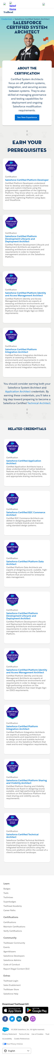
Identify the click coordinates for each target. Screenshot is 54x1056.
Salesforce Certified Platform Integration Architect (21, 350)
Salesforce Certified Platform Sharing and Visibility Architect (26, 782)
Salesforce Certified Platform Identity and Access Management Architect (25, 294)
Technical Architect (38, 403)
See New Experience (27, 117)
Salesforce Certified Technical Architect (22, 836)
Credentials (6, 19)
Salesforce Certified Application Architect (23, 462)
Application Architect (18, 391)
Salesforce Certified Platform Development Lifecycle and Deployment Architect (21, 239)
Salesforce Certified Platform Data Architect (25, 563)
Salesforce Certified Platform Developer (27, 179)
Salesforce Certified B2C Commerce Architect (25, 513)
